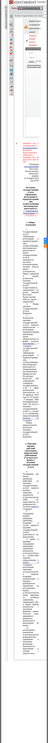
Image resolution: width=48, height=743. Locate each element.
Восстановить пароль (34, 67)
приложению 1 (29, 343)
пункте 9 (31, 562)
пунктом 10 (31, 418)
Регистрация (41, 2)
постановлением (30, 148)
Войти (32, 62)
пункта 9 (35, 506)
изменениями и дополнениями (30, 212)
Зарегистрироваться (34, 65)
